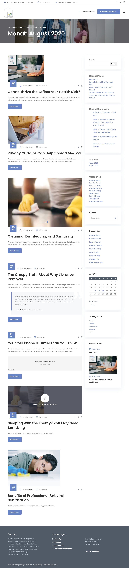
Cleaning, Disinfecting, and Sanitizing (40, 236)
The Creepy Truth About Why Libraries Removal (41, 277)
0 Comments (41, 147)
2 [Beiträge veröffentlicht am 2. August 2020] (115, 281)
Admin (31, 86)
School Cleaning (94, 196)
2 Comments (41, 86)
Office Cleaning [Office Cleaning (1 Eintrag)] (92, 329)
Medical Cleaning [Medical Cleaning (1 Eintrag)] (93, 326)
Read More (14, 106)
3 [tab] (47, 222)
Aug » (93, 305)
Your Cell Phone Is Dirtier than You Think (42, 343)
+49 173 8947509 (87, 12)
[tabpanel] (45, 202)
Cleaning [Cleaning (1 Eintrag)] (91, 320)
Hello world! (93, 79)
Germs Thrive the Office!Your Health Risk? (44, 91)
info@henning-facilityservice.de (67, 2)
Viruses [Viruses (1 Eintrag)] (91, 332)
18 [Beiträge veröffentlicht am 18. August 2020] (95, 291)
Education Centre (95, 183)
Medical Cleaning (95, 191)
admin (95, 119)
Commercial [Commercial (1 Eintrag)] (92, 323)
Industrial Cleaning (95, 188)
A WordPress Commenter (101, 112)
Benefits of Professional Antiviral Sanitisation (36, 498)
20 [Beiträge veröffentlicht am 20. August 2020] (103, 291)
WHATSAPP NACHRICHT (108, 12)
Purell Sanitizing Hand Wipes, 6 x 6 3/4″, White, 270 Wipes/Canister (104, 122)
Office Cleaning (94, 193)
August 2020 (93, 166)
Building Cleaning (95, 180)
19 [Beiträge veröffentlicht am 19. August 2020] (99, 291)
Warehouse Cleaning (96, 201)
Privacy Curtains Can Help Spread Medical (45, 153)
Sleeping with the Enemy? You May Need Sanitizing (43, 425)
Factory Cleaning (94, 185)
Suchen (91, 60)
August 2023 (93, 163)
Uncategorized (94, 199)
